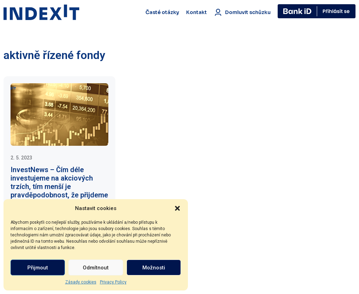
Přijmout (37, 267)
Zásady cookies (80, 282)
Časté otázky (162, 12)
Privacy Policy (113, 282)
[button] (177, 208)
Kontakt (196, 12)
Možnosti (153, 267)
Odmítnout (96, 267)
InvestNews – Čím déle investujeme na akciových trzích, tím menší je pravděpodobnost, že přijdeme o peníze (59, 186)
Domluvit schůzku (242, 12)
